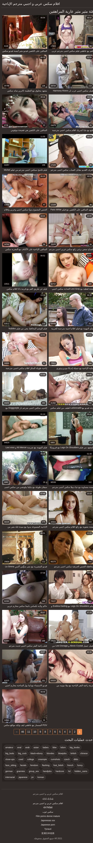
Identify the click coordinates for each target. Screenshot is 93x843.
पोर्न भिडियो (46, 807)
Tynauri (46, 829)
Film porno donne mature (46, 816)
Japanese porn (46, 824)
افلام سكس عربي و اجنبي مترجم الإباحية (29, 4)
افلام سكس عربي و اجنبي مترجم (46, 803)
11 (27, 731)
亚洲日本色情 (46, 833)
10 (33, 731)
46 (21, 731)
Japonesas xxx (46, 820)
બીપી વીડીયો (46, 799)
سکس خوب (46, 812)
